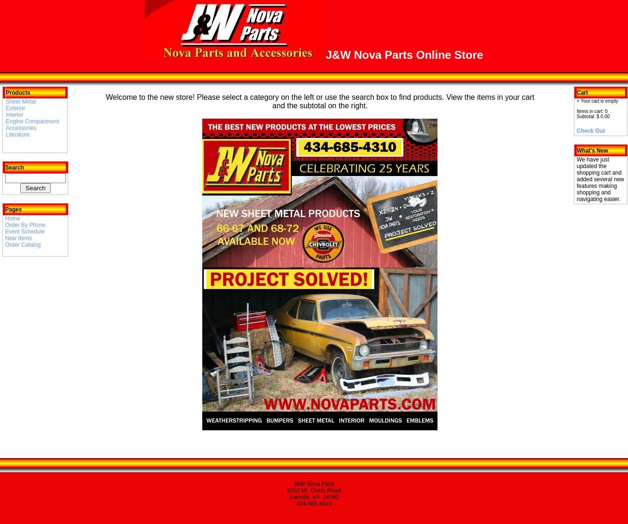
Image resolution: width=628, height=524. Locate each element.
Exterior (15, 108)
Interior (14, 115)
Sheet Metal (21, 101)
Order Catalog (22, 245)
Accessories (21, 128)
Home (12, 218)
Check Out (591, 131)
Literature (18, 134)
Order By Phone (25, 225)
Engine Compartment (32, 121)
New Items (18, 238)
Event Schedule (25, 231)
